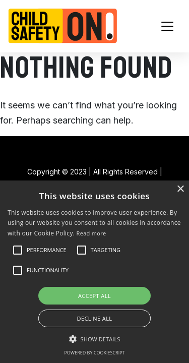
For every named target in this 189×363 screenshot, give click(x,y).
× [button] (180, 189)
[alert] (94, 271)
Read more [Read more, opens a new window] (91, 233)
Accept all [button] (94, 295)
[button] (47, 250)
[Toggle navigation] (167, 26)
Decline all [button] (94, 318)
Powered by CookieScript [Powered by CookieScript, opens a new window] (94, 352)
